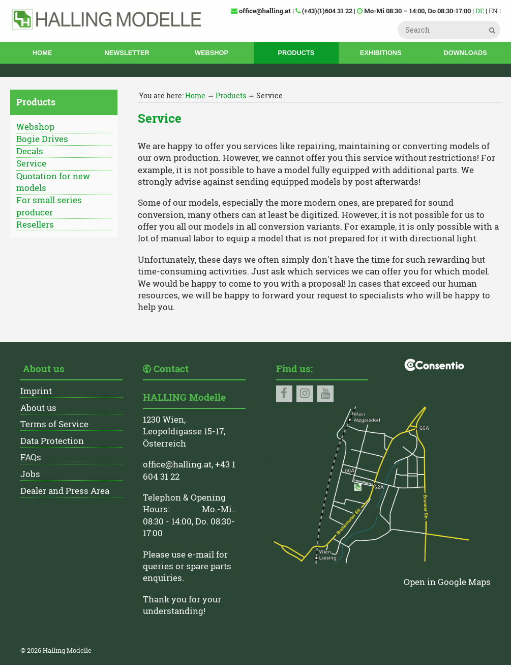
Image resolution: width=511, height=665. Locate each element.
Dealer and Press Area (64, 490)
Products (296, 53)
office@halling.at (177, 464)
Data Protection (52, 441)
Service (31, 163)
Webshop (211, 53)
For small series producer (49, 206)
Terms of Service (54, 424)
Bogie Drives (42, 139)
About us (38, 407)
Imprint (36, 391)
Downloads (465, 53)
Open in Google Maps (447, 582)
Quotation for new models (53, 182)
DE (479, 11)
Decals (29, 151)
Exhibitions (381, 53)
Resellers (35, 224)
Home (42, 53)
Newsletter (127, 53)
